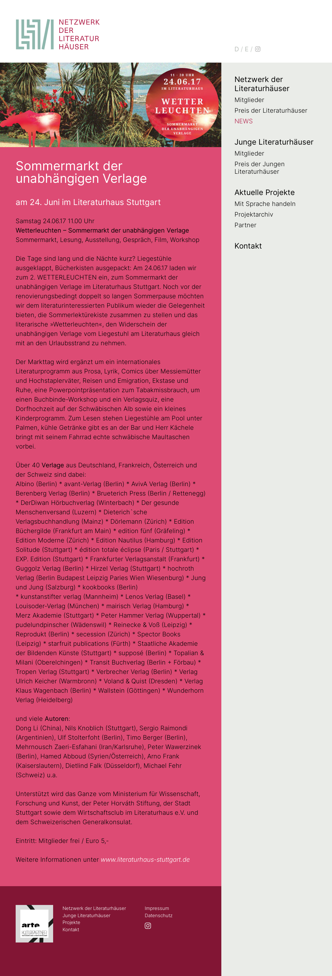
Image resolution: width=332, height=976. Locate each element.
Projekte (71, 922)
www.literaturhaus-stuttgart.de (145, 859)
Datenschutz (159, 915)
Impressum (157, 908)
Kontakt (248, 245)
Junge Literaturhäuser (274, 141)
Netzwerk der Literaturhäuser (261, 84)
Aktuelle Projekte (264, 192)
